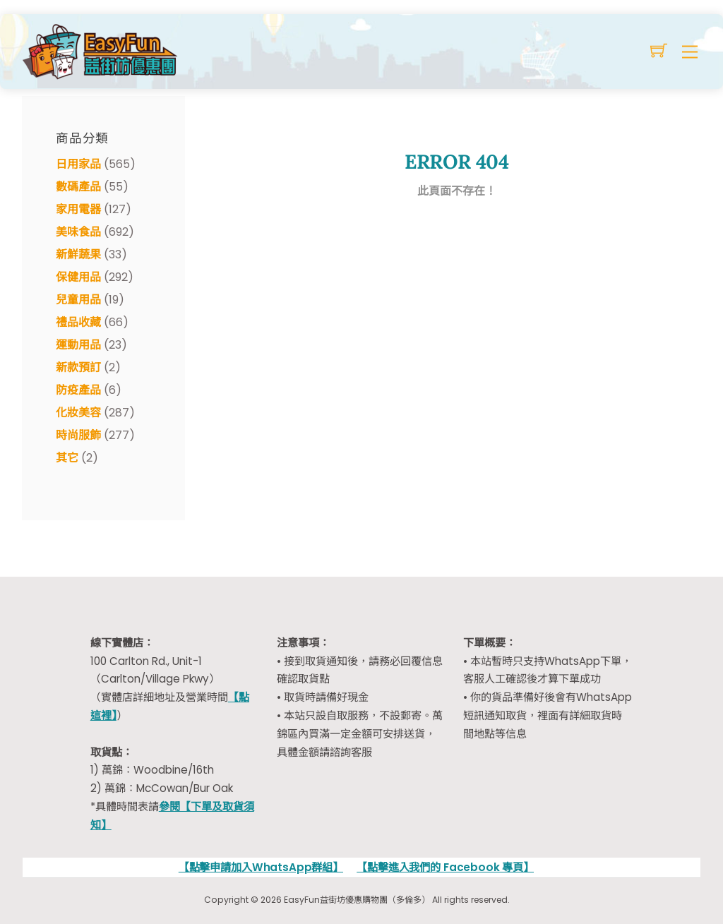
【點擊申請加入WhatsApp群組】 (261, 867)
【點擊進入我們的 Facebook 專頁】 (445, 867)
